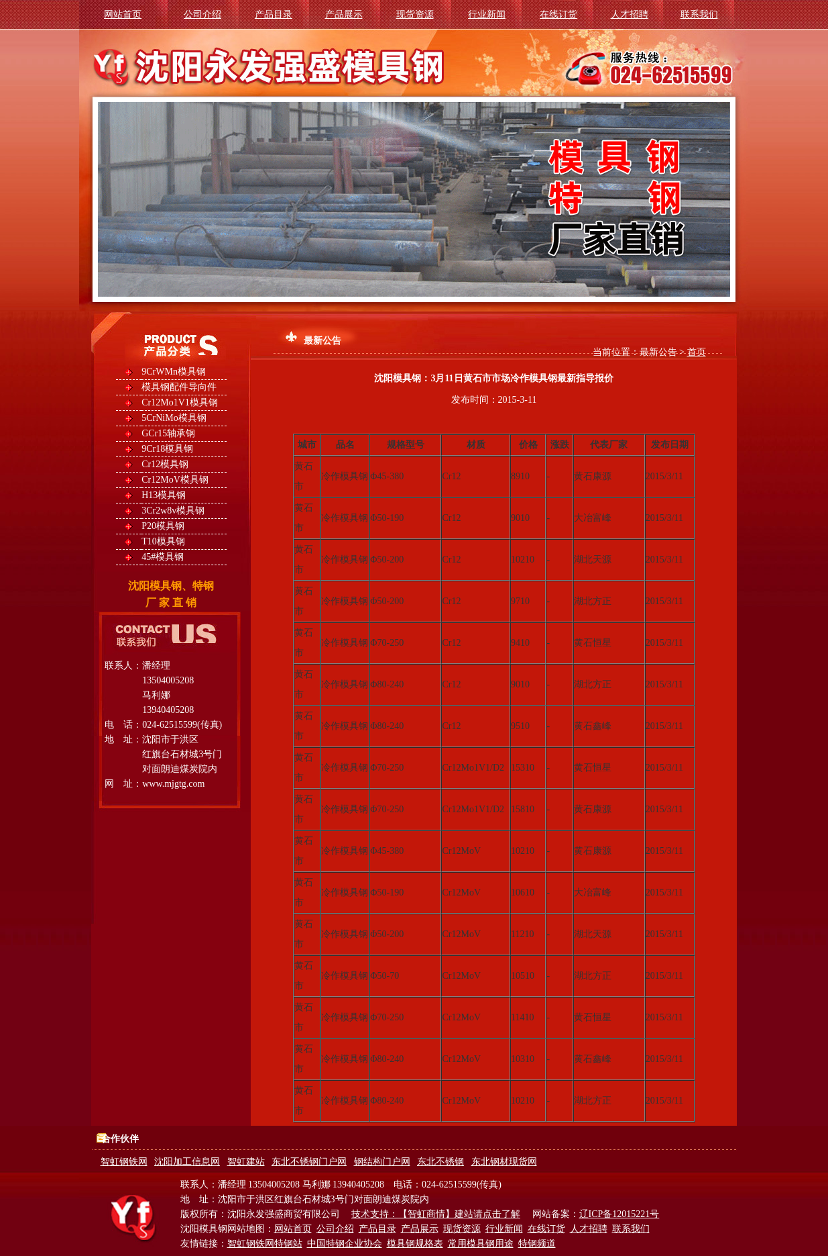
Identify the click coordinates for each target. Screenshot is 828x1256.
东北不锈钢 (440, 1162)
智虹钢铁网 (124, 1162)
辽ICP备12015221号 (619, 1214)
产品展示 (344, 14)
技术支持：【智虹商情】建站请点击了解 (435, 1214)
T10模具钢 (163, 541)
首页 (696, 352)
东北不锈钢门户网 (309, 1162)
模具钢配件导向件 (179, 387)
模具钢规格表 (415, 1244)
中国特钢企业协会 (344, 1244)
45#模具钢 (162, 557)
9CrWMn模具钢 (173, 372)
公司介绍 (202, 14)
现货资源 (415, 14)
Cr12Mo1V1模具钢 (179, 402)
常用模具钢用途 (481, 1244)
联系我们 (699, 14)
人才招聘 (629, 14)
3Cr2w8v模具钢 (172, 510)
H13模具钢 (163, 495)
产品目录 (273, 14)
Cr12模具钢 (164, 464)
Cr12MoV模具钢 (175, 480)
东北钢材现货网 (504, 1162)
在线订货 (558, 14)
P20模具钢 (162, 526)
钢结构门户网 (382, 1162)
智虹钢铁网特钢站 (264, 1244)
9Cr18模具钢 (167, 449)
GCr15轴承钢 (168, 433)
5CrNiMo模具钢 (173, 418)
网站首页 (122, 14)
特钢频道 (537, 1244)
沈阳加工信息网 (187, 1162)
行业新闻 (487, 14)
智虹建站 (246, 1162)
